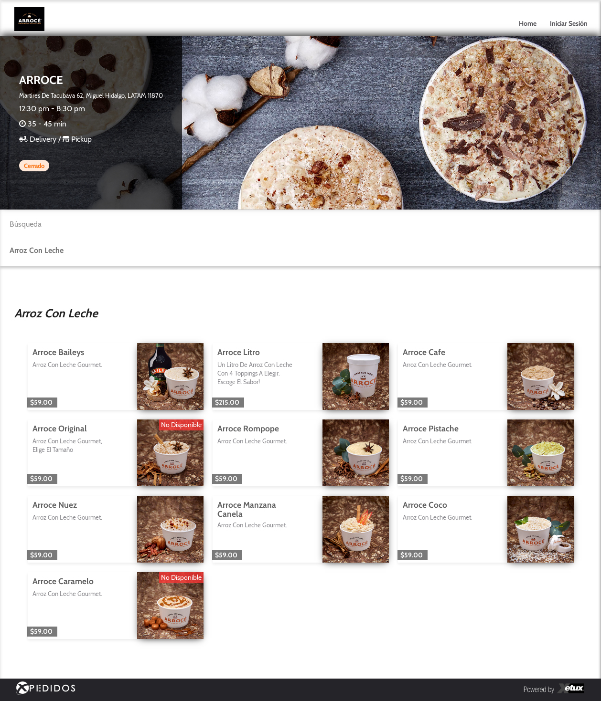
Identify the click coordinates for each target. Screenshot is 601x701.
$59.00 (41, 402)
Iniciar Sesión (569, 23)
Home (528, 23)
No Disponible (181, 424)
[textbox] (289, 224)
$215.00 (227, 402)
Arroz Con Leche (37, 250)
